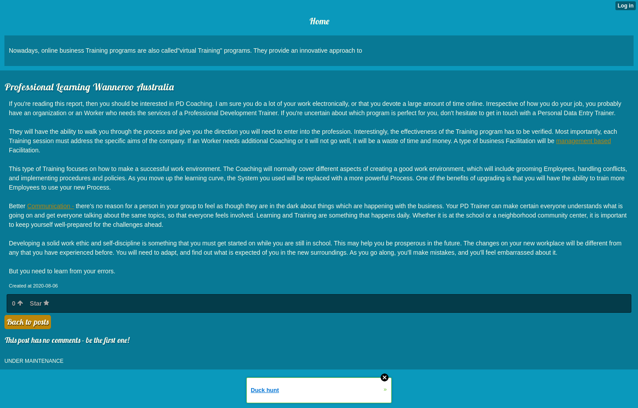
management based (583, 140)
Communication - (50, 206)
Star (39, 303)
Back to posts (28, 322)
